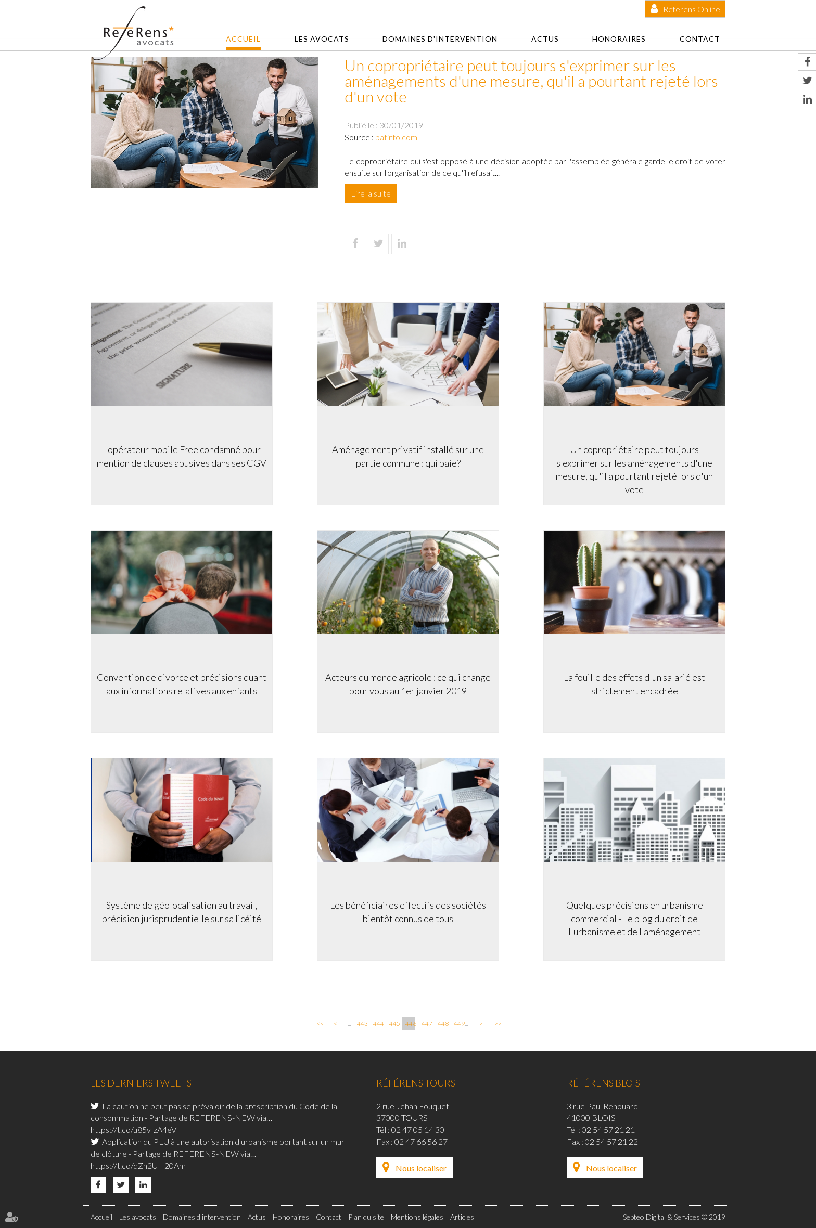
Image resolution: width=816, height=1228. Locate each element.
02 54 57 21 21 (608, 1129)
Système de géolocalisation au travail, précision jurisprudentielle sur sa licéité (181, 911)
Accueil (243, 38)
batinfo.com (396, 137)
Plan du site (366, 1216)
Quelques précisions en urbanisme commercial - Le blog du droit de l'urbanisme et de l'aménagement (634, 918)
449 (458, 1023)
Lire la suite (371, 193)
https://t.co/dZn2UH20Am (138, 1165)
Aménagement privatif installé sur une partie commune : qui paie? (408, 456)
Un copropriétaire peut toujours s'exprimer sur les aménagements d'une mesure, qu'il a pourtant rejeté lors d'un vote (634, 469)
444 (377, 1023)
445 (394, 1023)
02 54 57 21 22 (611, 1141)
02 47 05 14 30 (417, 1129)
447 (426, 1023)
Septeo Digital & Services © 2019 (674, 1216)
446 (410, 1023)
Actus (545, 38)
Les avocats (322, 38)
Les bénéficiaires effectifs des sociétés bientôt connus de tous (408, 911)
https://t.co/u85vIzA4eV (133, 1129)
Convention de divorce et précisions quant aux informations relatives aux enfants (181, 683)
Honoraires (619, 38)
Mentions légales (417, 1216)
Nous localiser (421, 1168)
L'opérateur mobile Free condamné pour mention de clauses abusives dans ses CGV (181, 456)
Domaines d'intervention (440, 38)
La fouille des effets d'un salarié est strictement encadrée (634, 683)
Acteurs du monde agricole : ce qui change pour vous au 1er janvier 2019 (408, 683)
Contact (700, 38)
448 (442, 1023)
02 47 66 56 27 (421, 1141)
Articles (462, 1216)
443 (361, 1023)
